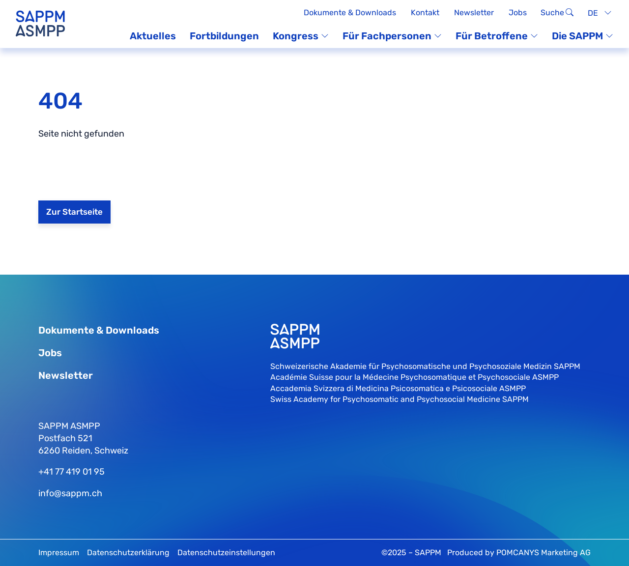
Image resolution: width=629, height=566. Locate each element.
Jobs (518, 12)
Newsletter (474, 12)
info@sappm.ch (70, 493)
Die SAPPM (582, 36)
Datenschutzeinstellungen (226, 552)
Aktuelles (153, 36)
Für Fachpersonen (392, 36)
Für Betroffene (497, 36)
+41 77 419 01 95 (71, 471)
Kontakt (425, 12)
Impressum (58, 552)
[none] (598, 13)
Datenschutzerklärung (128, 552)
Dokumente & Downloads (350, 12)
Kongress (301, 36)
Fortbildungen (224, 36)
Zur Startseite (74, 212)
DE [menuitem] (593, 12)
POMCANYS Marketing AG (543, 552)
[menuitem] (598, 13)
